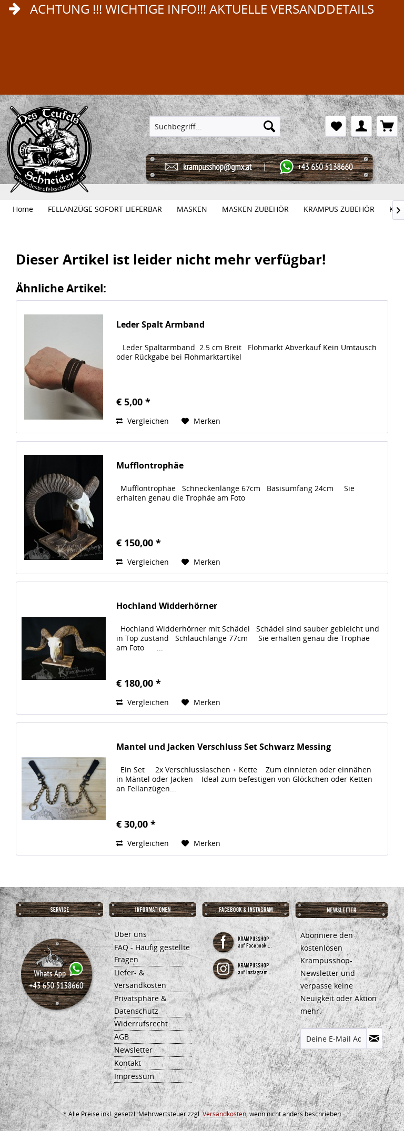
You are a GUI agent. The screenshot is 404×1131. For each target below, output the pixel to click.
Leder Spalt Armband (160, 324)
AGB (121, 1037)
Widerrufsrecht (141, 1023)
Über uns (130, 934)
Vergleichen (142, 421)
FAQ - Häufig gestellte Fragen (152, 953)
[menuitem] (215, 126)
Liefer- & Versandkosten (140, 978)
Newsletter (133, 1050)
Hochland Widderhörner (166, 606)
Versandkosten (224, 1113)
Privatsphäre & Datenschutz (140, 1004)
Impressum (134, 1076)
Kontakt (127, 1063)
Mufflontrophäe (150, 465)
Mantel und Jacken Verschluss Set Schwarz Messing (223, 746)
